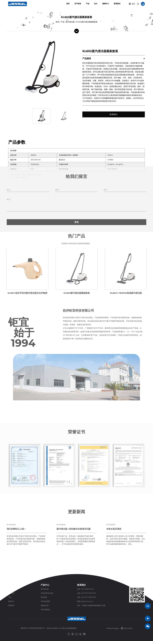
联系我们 (117, 4)
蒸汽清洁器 (70, 22)
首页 (68, 4)
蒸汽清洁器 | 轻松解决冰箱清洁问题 (73, 492)
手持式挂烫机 (45, 601)
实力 (95, 4)
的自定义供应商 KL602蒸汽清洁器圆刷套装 (61, 628)
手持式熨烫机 (45, 610)
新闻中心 (105, 4)
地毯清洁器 (44, 605)
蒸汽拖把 (44, 597)
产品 (87, 4)
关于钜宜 (77, 4)
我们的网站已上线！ (16, 492)
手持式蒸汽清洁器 (47, 593)
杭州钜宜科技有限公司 (37, 628)
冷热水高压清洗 (113, 492)
